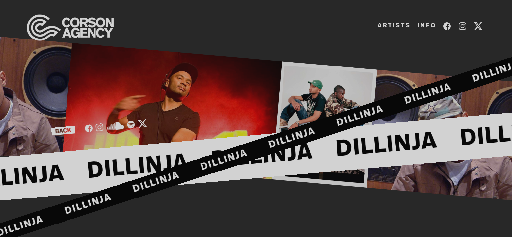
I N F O (426, 26)
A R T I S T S (394, 26)
